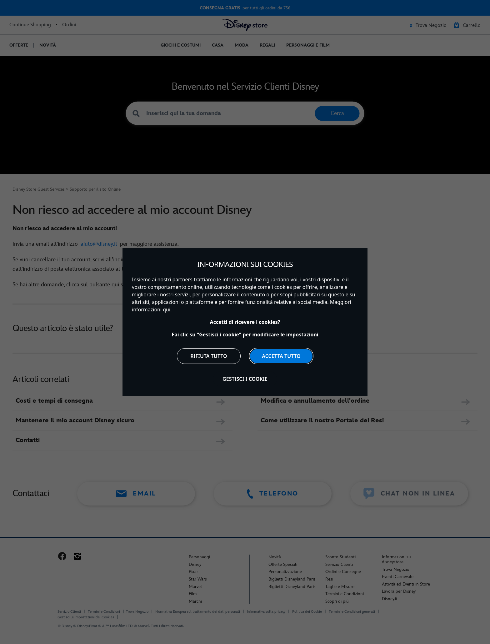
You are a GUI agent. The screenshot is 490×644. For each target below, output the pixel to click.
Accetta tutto (281, 356)
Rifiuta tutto (208, 356)
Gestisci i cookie (245, 378)
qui (166, 309)
